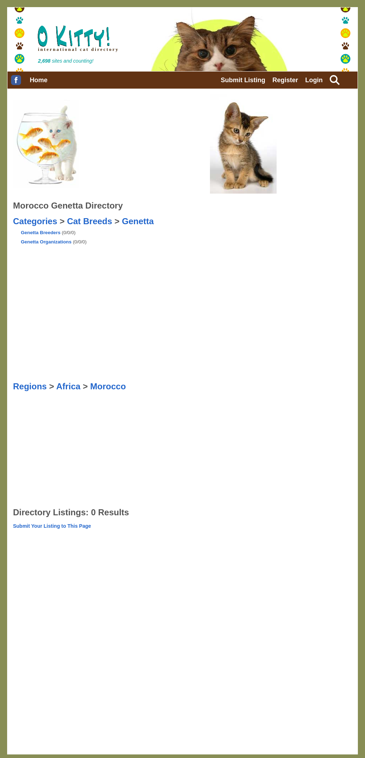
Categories (35, 221)
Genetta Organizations (46, 241)
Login (314, 80)
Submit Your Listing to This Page (52, 526)
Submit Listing (243, 80)
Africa (68, 386)
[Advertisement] (160, 244)
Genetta (138, 221)
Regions (30, 386)
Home (38, 80)
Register (285, 80)
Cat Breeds (89, 221)
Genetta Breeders (40, 232)
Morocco (108, 386)
